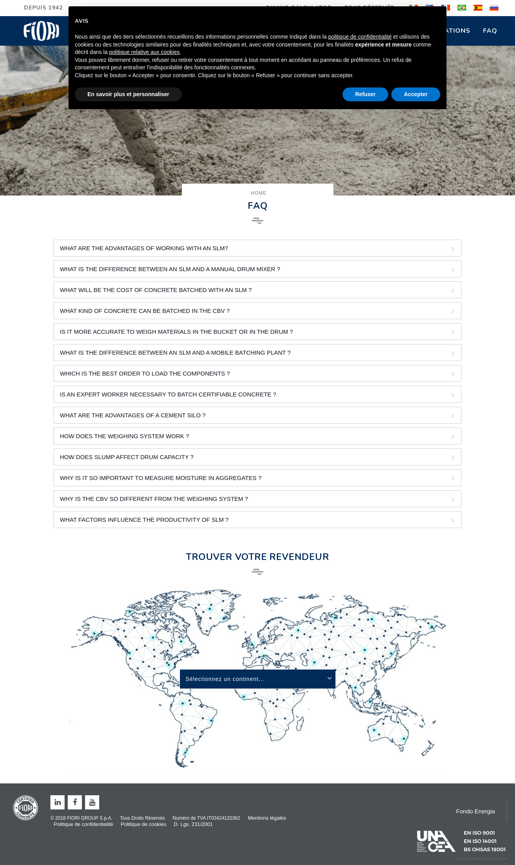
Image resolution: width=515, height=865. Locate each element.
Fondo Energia (475, 811)
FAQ (490, 30)
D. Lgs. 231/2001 (193, 824)
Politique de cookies (144, 824)
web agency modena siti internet (481, 858)
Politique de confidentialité (83, 824)
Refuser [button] (365, 94)
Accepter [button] (416, 94)
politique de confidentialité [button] (360, 36)
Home (259, 193)
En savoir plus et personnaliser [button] (128, 94)
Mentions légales (267, 818)
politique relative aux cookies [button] (144, 52)
